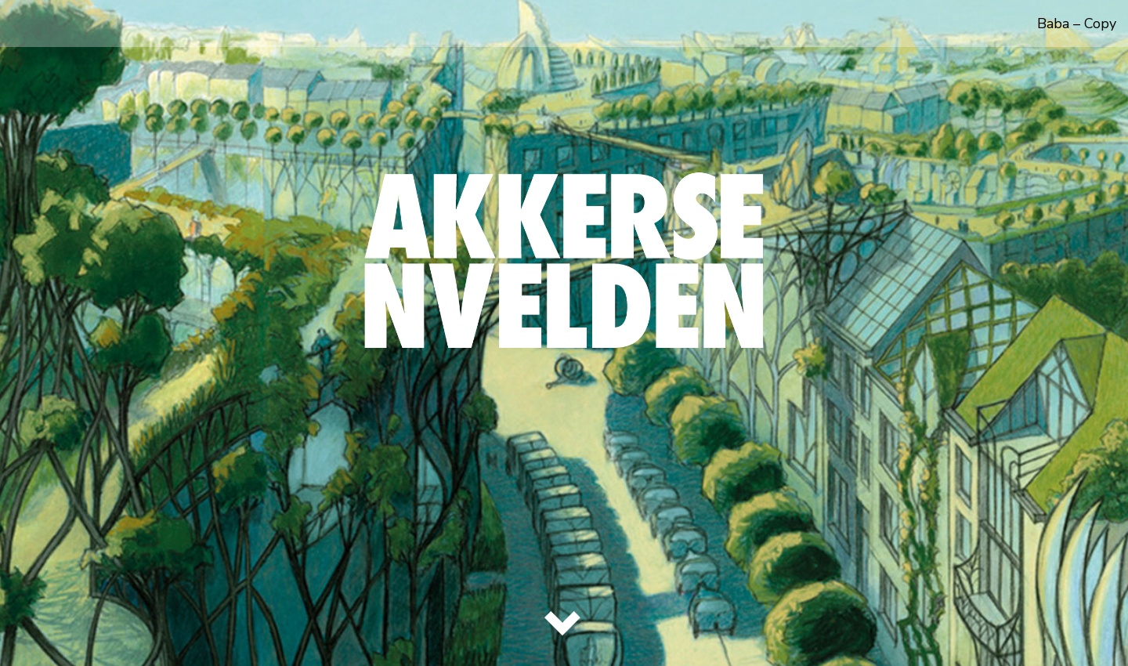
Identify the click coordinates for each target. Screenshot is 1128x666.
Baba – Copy (1076, 23)
